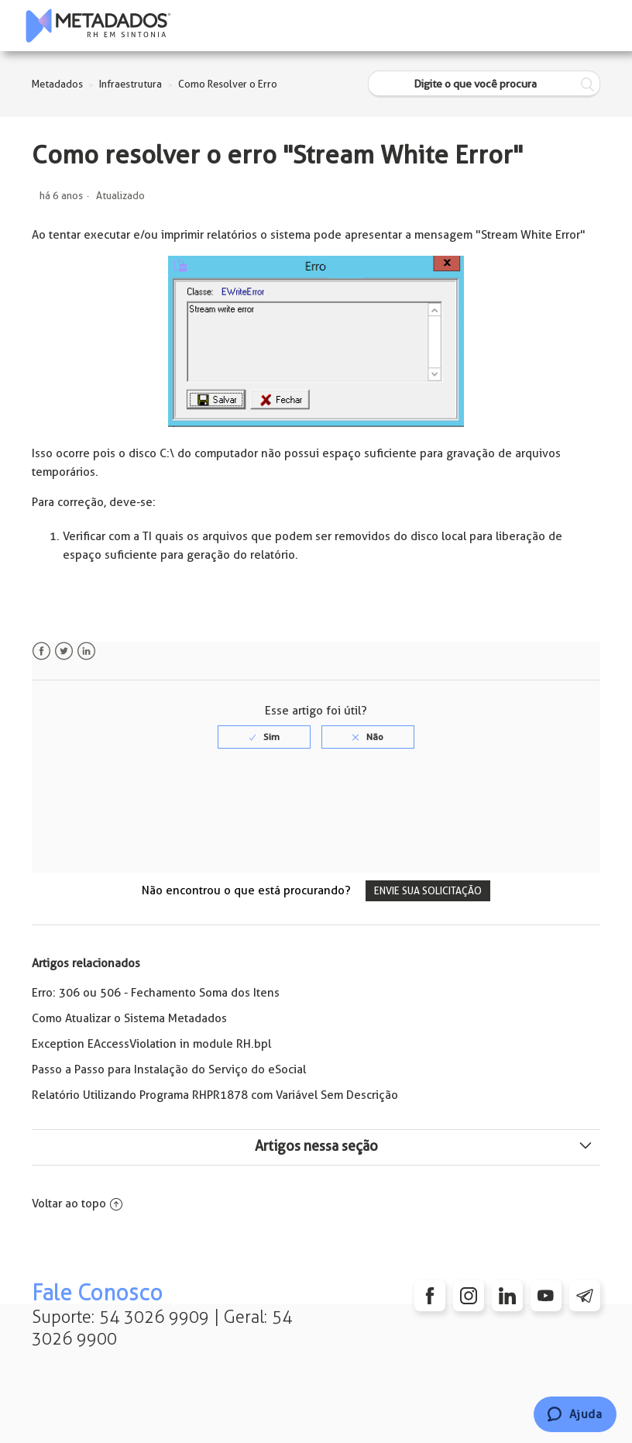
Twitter (64, 651)
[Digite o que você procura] (484, 84)
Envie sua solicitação (428, 891)
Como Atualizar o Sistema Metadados (129, 1018)
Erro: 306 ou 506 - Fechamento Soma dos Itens (156, 993)
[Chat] (575, 1414)
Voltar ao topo (77, 1204)
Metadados (57, 84)
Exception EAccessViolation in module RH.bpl (151, 1044)
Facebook (41, 651)
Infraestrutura (130, 84)
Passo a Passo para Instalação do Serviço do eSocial (169, 1069)
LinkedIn (86, 651)
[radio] (264, 737)
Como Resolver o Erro (227, 84)
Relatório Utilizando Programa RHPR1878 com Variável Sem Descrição (215, 1095)
